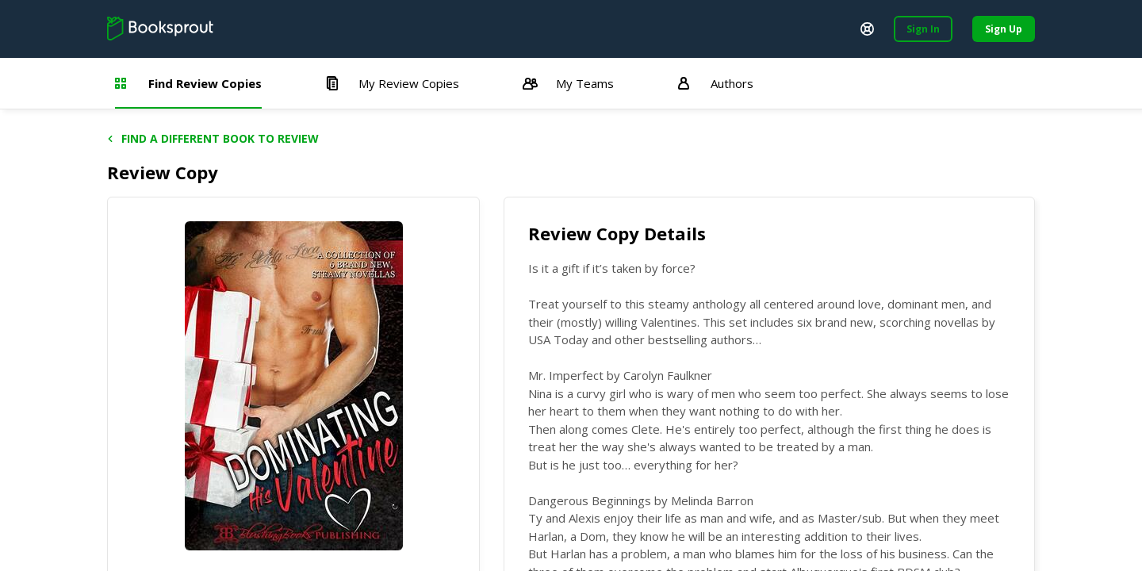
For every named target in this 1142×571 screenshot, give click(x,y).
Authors (715, 83)
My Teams (568, 83)
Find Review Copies (188, 83)
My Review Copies (392, 83)
